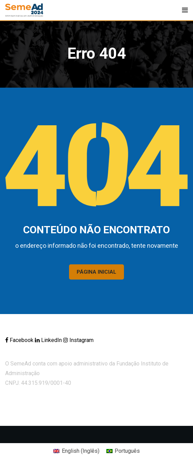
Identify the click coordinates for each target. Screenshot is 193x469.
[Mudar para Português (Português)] (123, 451)
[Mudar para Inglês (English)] (76, 451)
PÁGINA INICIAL (96, 272)
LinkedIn (49, 340)
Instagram (78, 340)
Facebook (20, 340)
